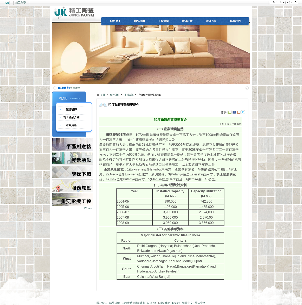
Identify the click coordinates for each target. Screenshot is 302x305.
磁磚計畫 (187, 21)
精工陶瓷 (20, 2)
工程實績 (163, 21)
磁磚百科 (211, 21)
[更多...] (88, 207)
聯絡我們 (235, 21)
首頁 (102, 94)
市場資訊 (71, 125)
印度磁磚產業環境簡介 (150, 94)
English (176, 302)
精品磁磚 (139, 21)
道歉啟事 (69, 87)
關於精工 (115, 21)
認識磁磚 (71, 109)
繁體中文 (187, 302)
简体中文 (200, 302)
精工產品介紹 (71, 117)
